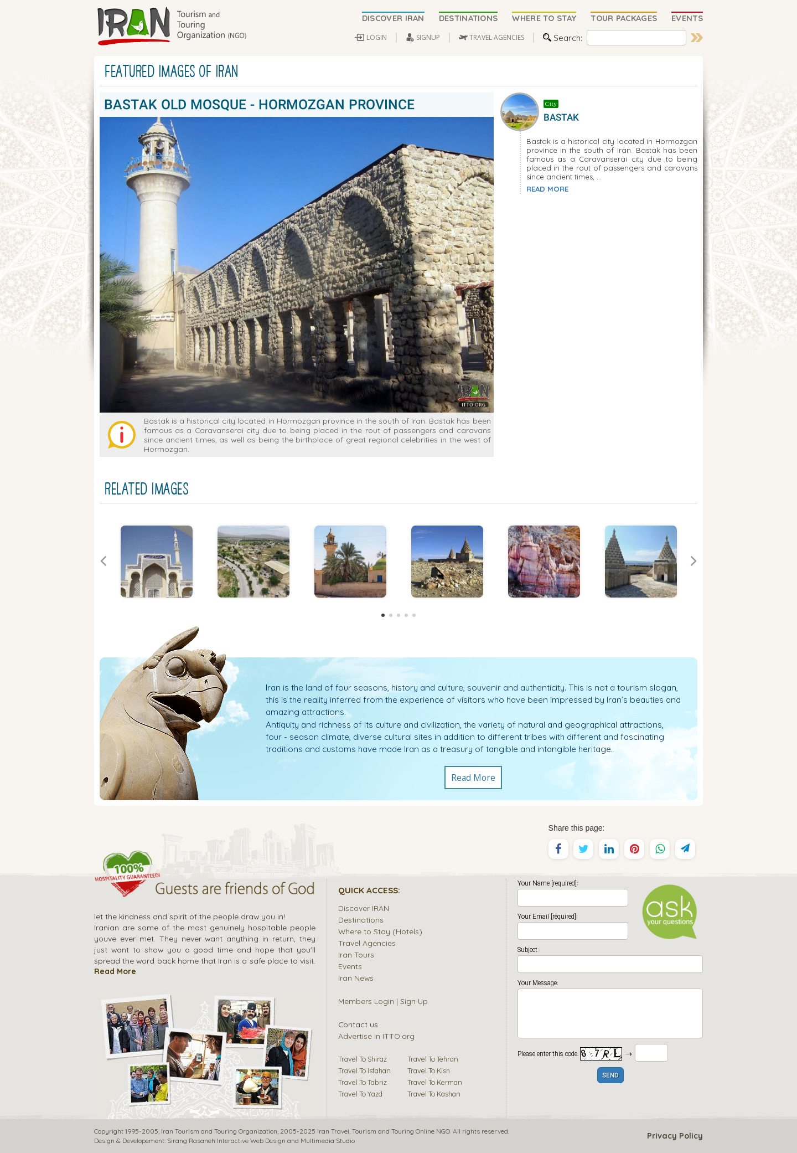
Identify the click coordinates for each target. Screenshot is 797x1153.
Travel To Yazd (360, 1093)
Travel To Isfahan (364, 1070)
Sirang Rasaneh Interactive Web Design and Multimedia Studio (261, 1140)
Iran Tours (356, 954)
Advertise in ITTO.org (376, 1036)
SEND (610, 1075)
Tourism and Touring (383, 1131)
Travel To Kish (428, 1070)
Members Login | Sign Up (383, 1001)
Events (350, 966)
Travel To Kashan (433, 1093)
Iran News (356, 977)
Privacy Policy (675, 1136)
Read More (473, 777)
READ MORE (547, 188)
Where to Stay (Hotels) (380, 931)
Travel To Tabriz (362, 1082)
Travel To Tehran (432, 1058)
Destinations (361, 919)
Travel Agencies (367, 943)
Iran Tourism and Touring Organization (219, 1131)
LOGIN (376, 37)
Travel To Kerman (434, 1082)
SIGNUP (428, 37)
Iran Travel (333, 1131)
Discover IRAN (363, 908)
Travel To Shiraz (362, 1058)
